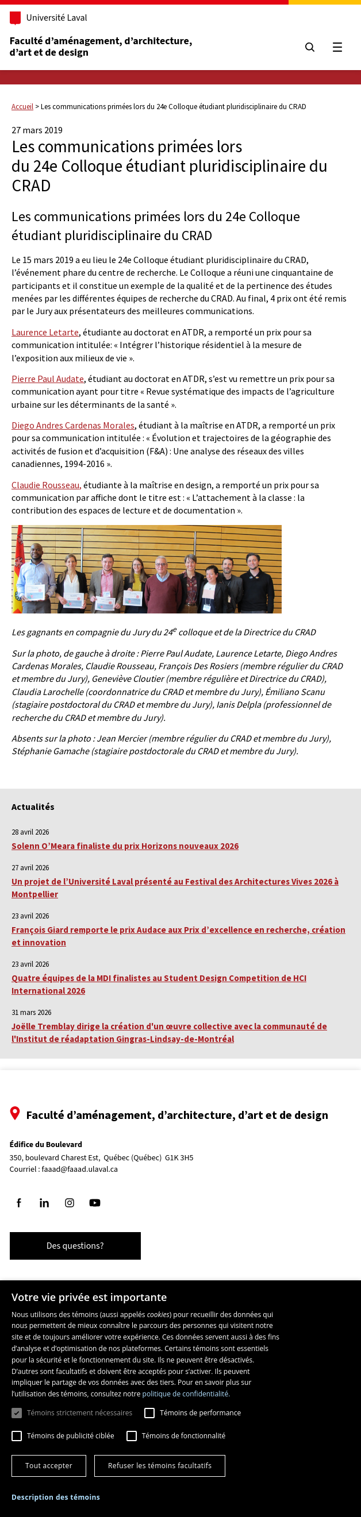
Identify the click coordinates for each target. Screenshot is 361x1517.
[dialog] (180, 1398)
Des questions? (80, 1246)
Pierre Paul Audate (47, 378)
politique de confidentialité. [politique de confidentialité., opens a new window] (187, 1394)
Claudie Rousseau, (46, 485)
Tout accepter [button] (48, 1465)
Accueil (22, 106)
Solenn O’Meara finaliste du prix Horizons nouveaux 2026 (125, 845)
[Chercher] (304, 47)
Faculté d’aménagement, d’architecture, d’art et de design (107, 47)
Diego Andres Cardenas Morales (73, 425)
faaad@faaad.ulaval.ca (85, 1169)
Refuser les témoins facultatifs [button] (160, 1465)
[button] (55, 1497)
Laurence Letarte (45, 332)
